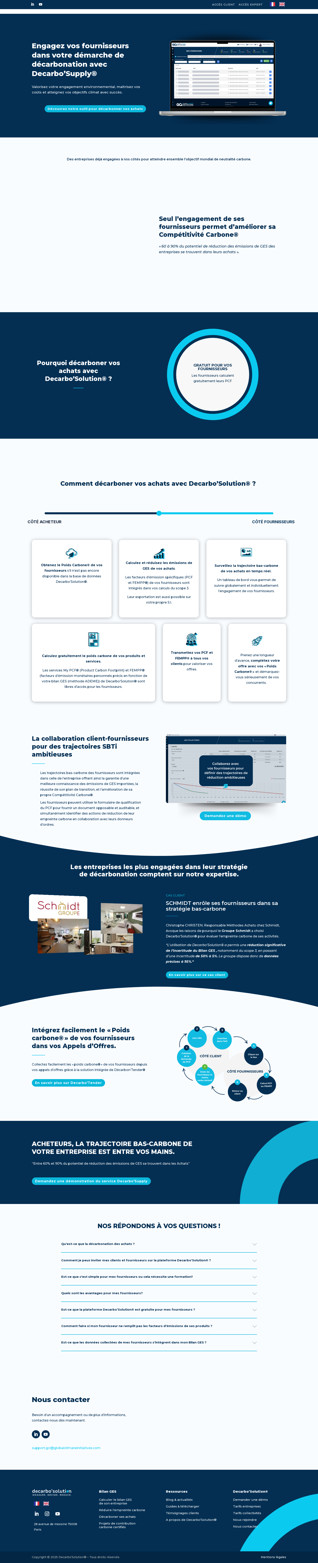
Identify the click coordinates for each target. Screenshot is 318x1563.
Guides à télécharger (182, 1506)
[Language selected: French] (279, 4)
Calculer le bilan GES (115, 1500)
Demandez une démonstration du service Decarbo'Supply (91, 1181)
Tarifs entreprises (247, 1506)
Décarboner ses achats (117, 1517)
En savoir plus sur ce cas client (197, 975)
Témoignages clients (182, 1513)
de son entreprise (113, 1503)
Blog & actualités (179, 1500)
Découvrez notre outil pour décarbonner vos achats (95, 109)
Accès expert (251, 4)
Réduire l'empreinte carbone (122, 1510)
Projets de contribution (117, 1523)
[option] (283, 4)
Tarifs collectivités (247, 1513)
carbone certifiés (112, 1527)
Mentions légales (273, 1557)
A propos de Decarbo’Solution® (191, 1520)
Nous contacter (245, 1526)
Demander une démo (250, 1500)
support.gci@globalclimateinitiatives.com (66, 1448)
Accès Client (223, 4)
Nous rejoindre (245, 1520)
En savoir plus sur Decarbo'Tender (68, 1083)
